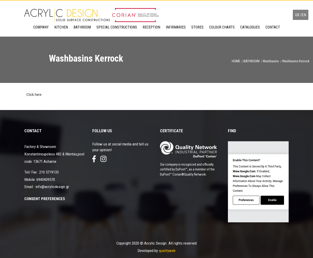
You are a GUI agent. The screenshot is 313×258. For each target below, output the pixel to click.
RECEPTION (151, 27)
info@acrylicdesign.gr (52, 186)
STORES (197, 27)
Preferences (246, 200)
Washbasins (271, 61)
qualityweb (167, 250)
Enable (272, 200)
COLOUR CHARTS (222, 27)
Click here (34, 94)
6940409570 (45, 179)
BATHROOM (82, 27)
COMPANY (41, 27)
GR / (298, 15)
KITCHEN (61, 27)
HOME (236, 61)
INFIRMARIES (176, 27)
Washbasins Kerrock (296, 61)
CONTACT (272, 27)
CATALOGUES (250, 27)
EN (304, 15)
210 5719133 (49, 172)
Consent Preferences (44, 198)
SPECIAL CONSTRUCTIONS (116, 27)
